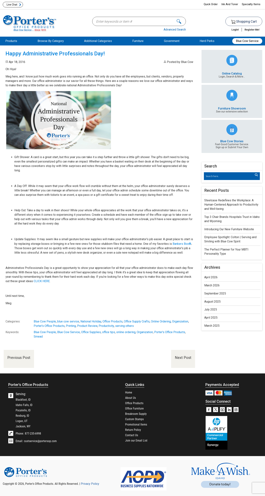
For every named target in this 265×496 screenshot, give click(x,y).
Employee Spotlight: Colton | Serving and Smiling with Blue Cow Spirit (230, 239)
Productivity (106, 326)
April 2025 (211, 317)
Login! (235, 29)
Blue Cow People (45, 321)
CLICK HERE (42, 281)
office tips (108, 332)
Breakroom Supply (136, 414)
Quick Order (211, 4)
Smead (38, 336)
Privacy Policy (90, 484)
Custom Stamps (134, 419)
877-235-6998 (33, 433)
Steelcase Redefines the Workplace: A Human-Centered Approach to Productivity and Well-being (231, 205)
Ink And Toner (229, 4)
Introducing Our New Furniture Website (229, 229)
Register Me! (252, 29)
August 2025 (212, 301)
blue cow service (68, 321)
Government (171, 41)
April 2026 (211, 277)
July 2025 (210, 309)
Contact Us (131, 435)
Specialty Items (251, 4)
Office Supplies (91, 332)
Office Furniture (134, 408)
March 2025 (212, 325)
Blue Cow (187, 62)
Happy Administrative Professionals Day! (55, 53)
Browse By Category (51, 41)
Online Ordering (161, 321)
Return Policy (133, 430)
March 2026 (212, 285)
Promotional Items (136, 424)
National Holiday (90, 321)
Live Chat (12, 4)
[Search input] (230, 176)
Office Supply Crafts (137, 321)
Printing (71, 326)
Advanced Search (175, 29)
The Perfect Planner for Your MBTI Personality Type (226, 251)
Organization (180, 321)
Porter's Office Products (49, 326)
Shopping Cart (244, 22)
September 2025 (215, 293)
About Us (130, 398)
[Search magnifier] (256, 175)
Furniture (138, 41)
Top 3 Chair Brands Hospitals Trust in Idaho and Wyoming (232, 219)
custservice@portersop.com (40, 441)
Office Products (113, 321)
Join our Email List (136, 440)
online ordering (125, 332)
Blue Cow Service (247, 41)
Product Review (87, 326)
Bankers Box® (182, 244)
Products (11, 41)
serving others (124, 326)
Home (128, 392)
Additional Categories (98, 41)
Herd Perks (207, 41)
